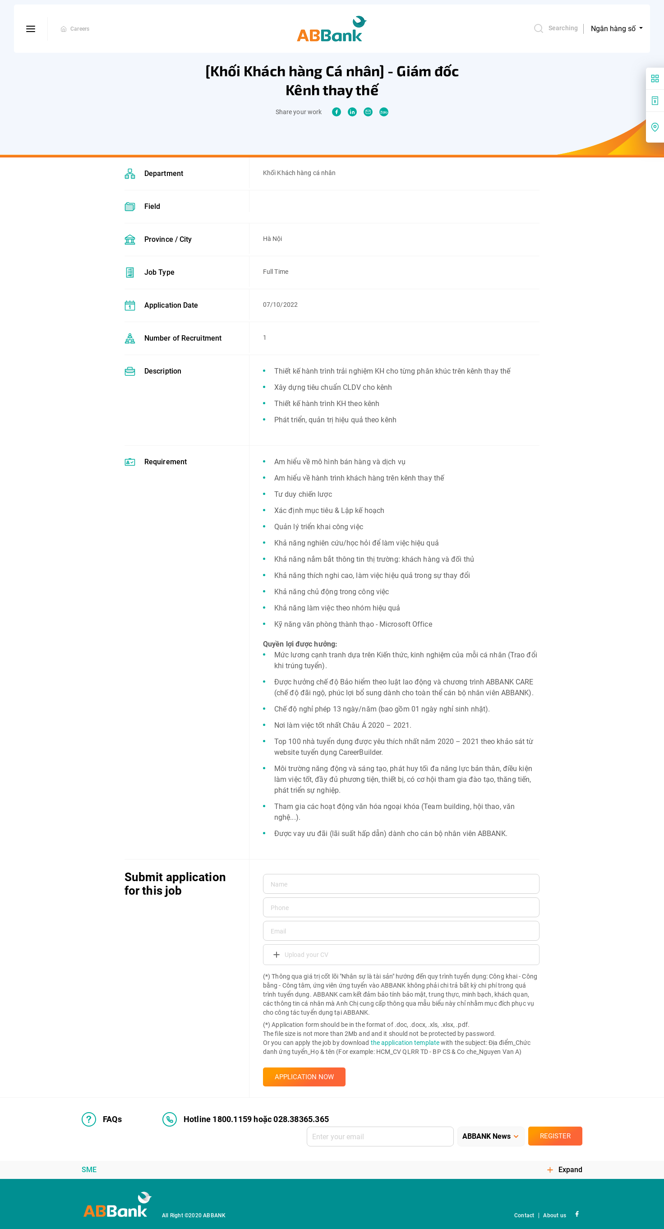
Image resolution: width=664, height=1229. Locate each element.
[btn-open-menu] (31, 29)
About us (554, 1215)
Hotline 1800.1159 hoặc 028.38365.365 (245, 1119)
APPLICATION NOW (304, 1077)
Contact (524, 1215)
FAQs (102, 1119)
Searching (555, 28)
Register (555, 1136)
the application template (405, 1042)
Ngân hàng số (614, 28)
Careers (79, 29)
